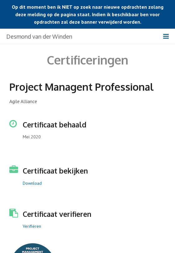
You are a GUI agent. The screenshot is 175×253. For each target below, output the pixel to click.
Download (32, 183)
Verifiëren (32, 226)
